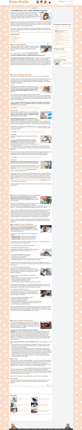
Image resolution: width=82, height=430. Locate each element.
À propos (40, 429)
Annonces (52, 4)
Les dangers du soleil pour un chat (61, 39)
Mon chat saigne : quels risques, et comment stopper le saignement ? (31, 131)
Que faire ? (13, 40)
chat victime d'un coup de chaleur (18, 368)
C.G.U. (63, 429)
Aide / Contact (34, 429)
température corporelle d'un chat (18, 52)
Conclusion (13, 41)
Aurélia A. (15, 385)
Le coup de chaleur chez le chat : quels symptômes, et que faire (62, 35)
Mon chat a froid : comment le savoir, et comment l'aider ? (29, 107)
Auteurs (45, 429)
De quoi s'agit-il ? (14, 36)
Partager (49, 44)
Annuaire (57, 4)
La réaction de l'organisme (16, 38)
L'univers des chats (40, 4)
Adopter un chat (15, 4)
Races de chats (23, 4)
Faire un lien (50, 429)
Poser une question (62, 56)
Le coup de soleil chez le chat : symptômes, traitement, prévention (63, 38)
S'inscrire (66, 4)
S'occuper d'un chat (31, 4)
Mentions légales (57, 429)
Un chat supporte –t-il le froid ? (59, 50)
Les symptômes (14, 39)
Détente (46, 4)
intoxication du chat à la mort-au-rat (31, 127)
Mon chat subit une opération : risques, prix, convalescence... (29, 157)
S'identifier (71, 4)
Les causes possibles (15, 37)
